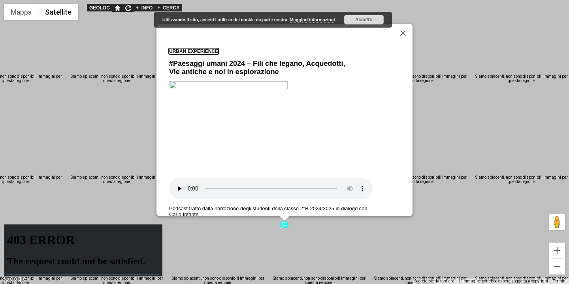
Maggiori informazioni (312, 19)
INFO (144, 8)
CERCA (168, 8)
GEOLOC (99, 8)
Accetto (364, 19)
